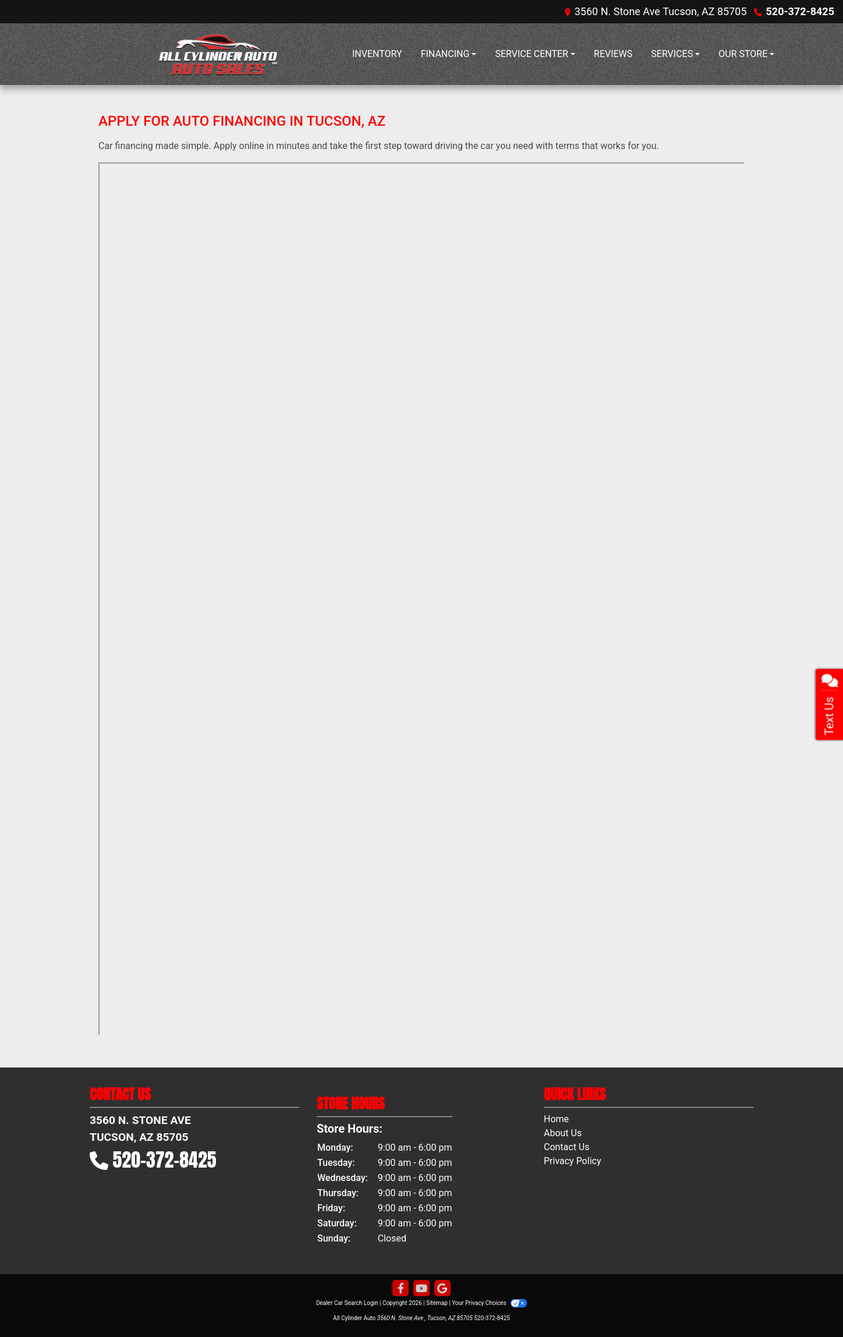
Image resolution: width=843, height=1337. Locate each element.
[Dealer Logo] (220, 54)
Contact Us (567, 1146)
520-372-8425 (800, 11)
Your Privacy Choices (489, 1303)
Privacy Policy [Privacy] (572, 1160)
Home (556, 1119)
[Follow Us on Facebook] (400, 1288)
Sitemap (437, 1303)
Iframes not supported (421, 598)
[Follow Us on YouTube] (421, 1288)
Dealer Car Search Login (347, 1303)
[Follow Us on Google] (442, 1288)
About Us (563, 1133)
